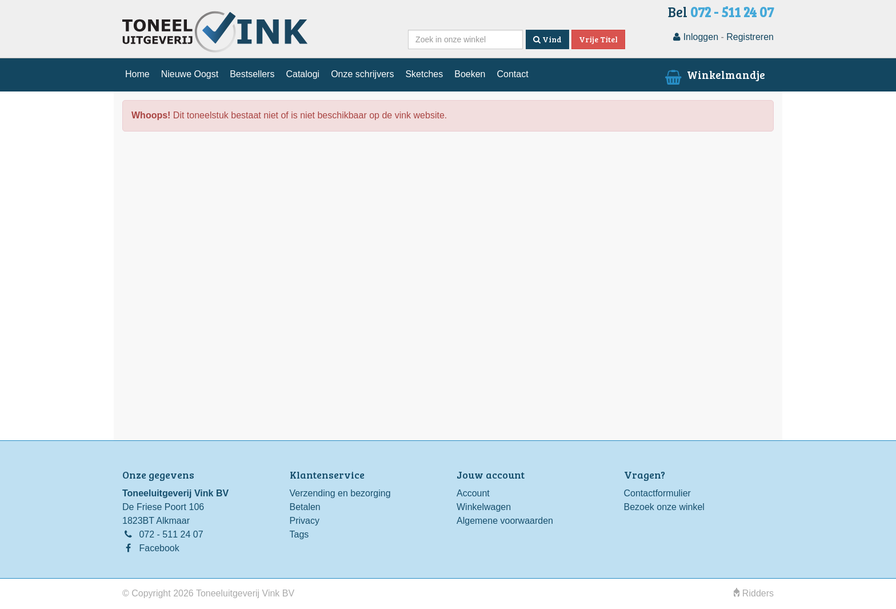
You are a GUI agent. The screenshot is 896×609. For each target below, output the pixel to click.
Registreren (750, 37)
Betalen (305, 507)
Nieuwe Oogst (190, 74)
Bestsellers (252, 74)
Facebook (159, 548)
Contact (512, 74)
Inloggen (695, 37)
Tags (299, 534)
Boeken (469, 74)
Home (137, 74)
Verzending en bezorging (340, 493)
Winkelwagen (484, 507)
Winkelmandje (714, 74)
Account (473, 493)
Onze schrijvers (362, 74)
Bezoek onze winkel (664, 507)
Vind (547, 39)
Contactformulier (657, 493)
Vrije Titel (598, 39)
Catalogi (302, 74)
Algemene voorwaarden (505, 521)
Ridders (754, 593)
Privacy (304, 521)
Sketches (424, 74)
